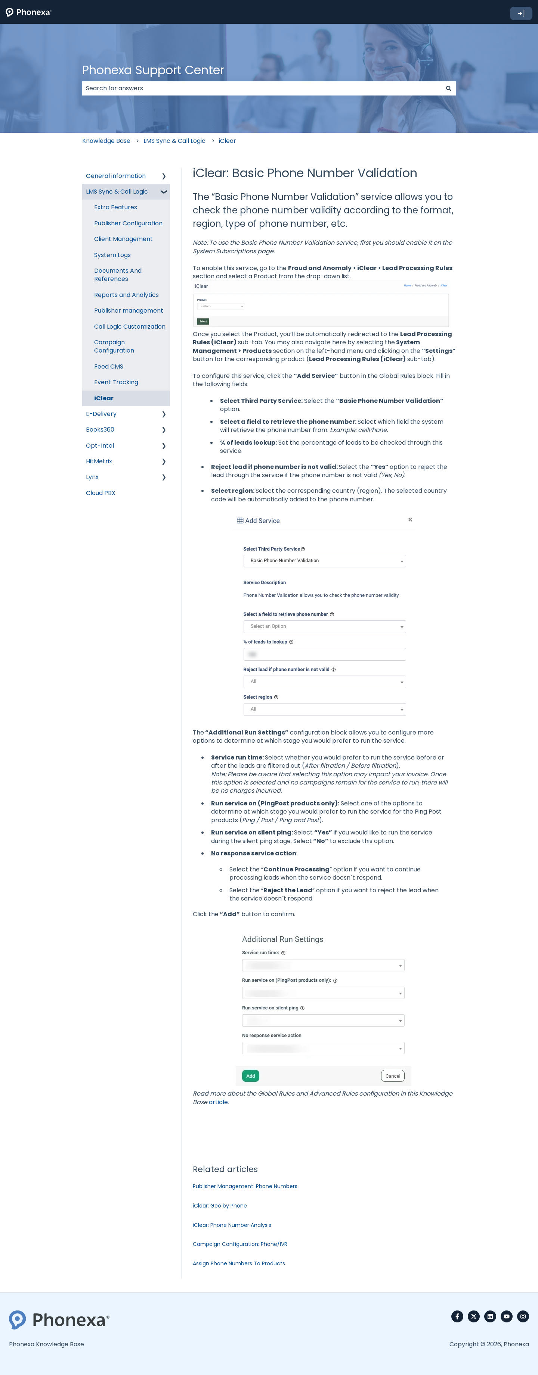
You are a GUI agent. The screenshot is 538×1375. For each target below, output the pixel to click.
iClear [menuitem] (104, 398)
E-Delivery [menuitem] (101, 414)
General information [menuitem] (116, 176)
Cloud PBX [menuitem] (100, 493)
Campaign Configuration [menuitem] (114, 346)
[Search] (449, 88)
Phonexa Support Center (153, 70)
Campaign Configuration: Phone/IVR (240, 1244)
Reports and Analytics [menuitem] (126, 295)
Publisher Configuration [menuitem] (128, 223)
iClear (227, 141)
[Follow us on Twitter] (474, 1316)
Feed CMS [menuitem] (108, 366)
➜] (521, 13)
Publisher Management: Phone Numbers (245, 1186)
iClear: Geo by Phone (220, 1205)
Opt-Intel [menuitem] (100, 445)
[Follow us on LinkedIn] (490, 1316)
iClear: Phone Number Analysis (232, 1225)
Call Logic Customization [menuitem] (130, 326)
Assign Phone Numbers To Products (239, 1263)
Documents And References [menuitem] (118, 274)
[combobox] (262, 88)
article (218, 1102)
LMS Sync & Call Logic (174, 141)
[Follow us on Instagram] (523, 1316)
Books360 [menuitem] (100, 429)
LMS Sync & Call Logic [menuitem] (117, 191)
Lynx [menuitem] (92, 477)
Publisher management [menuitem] (128, 310)
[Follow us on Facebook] (457, 1316)
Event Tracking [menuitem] (116, 382)
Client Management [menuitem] (123, 239)
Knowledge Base (106, 141)
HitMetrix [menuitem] (99, 461)
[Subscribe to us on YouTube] (507, 1316)
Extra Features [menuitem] (115, 207)
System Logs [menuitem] (112, 255)
